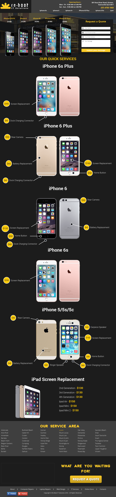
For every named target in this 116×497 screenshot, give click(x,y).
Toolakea (98, 443)
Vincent (97, 451)
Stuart (97, 438)
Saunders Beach (100, 430)
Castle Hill (25, 433)
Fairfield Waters (27, 449)
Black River (5, 446)
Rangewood (82, 443)
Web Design (61, 489)
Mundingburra (64, 443)
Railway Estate (82, 441)
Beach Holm (5, 441)
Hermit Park (45, 438)
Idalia (42, 446)
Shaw (97, 433)
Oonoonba (81, 433)
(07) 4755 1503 (107, 7)
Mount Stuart (63, 441)
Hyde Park (44, 443)
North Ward (63, 451)
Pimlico (80, 438)
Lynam (61, 430)
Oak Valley (81, 430)
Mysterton (62, 449)
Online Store (89, 489)
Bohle (3, 449)
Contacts (103, 489)
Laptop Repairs (45, 489)
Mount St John (64, 438)
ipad (112, 11)
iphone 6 (56, 11)
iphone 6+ (69, 11)
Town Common (100, 446)
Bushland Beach (27, 430)
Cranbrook (25, 441)
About (12, 489)
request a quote (86, 479)
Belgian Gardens (6, 443)
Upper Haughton (101, 449)
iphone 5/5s (100, 11)
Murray (61, 446)
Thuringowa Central (101, 441)
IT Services (75, 489)
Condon (24, 438)
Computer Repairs (27, 489)
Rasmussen (81, 446)
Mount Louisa (63, 433)
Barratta (3, 438)
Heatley (43, 435)
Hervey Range (45, 441)
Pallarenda (81, 435)
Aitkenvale (4, 430)
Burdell (3, 451)
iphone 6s (43, 11)
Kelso (42, 449)
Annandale (4, 435)
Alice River (4, 433)
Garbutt (24, 451)
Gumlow (43, 433)
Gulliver (43, 430)
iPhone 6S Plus (84, 11)
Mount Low (63, 435)
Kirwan (43, 451)
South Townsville (100, 435)
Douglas (24, 446)
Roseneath (81, 449)
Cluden (24, 435)
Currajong (25, 443)
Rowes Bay (81, 451)
